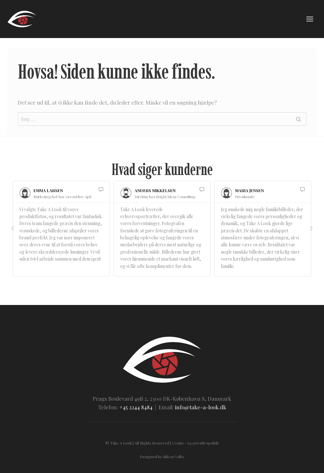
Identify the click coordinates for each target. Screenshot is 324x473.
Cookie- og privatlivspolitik (195, 442)
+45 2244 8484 (136, 407)
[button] (12, 228)
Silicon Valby (173, 456)
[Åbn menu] (309, 19)
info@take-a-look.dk (200, 407)
